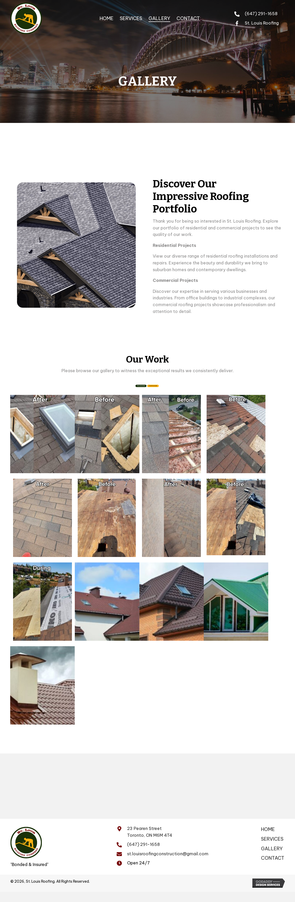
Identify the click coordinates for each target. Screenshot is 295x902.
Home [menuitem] (268, 840)
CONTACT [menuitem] (272, 869)
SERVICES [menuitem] (272, 849)
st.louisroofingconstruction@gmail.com (167, 864)
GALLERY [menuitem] (272, 859)
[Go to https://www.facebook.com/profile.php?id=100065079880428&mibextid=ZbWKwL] (239, 23)
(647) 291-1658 (261, 13)
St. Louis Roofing (262, 23)
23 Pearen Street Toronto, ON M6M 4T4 (149, 842)
